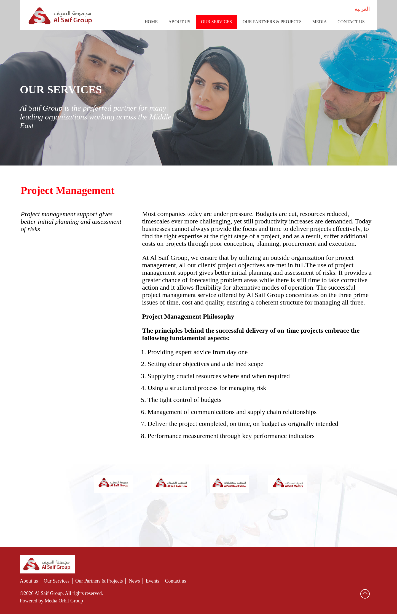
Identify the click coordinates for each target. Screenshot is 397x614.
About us (29, 581)
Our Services (216, 21)
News (134, 581)
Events (152, 581)
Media (319, 21)
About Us (179, 21)
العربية (362, 9)
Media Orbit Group (64, 601)
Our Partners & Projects (272, 21)
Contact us (350, 21)
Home (151, 21)
